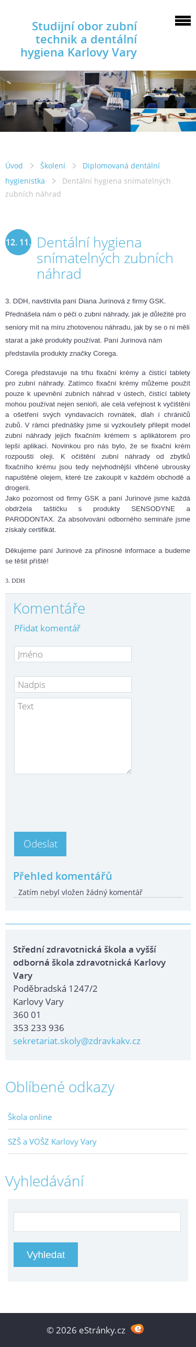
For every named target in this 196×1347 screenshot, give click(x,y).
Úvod (14, 166)
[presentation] (93, 799)
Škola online (30, 1117)
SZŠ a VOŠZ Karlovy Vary (52, 1141)
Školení (52, 166)
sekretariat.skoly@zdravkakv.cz (77, 1041)
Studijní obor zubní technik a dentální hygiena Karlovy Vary (78, 39)
